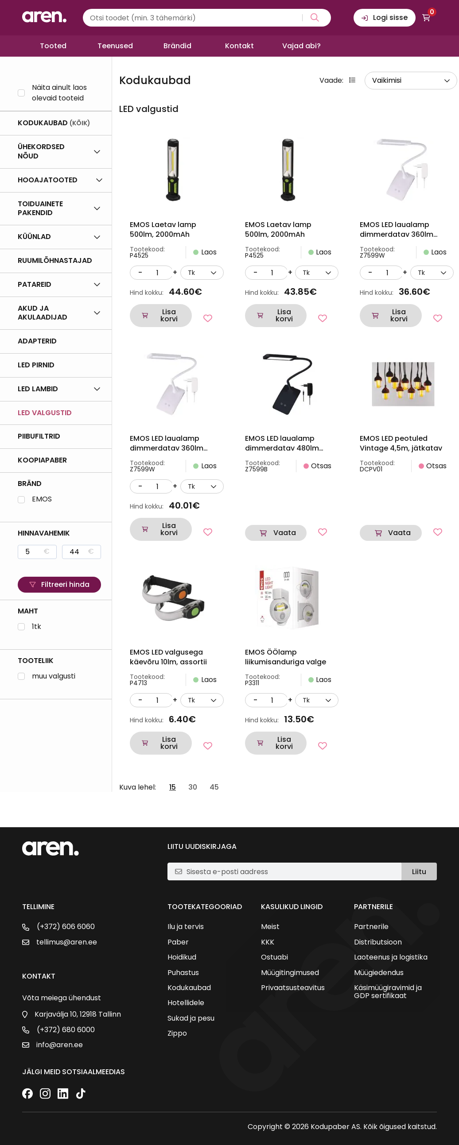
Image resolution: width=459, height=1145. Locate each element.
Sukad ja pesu (190, 1018)
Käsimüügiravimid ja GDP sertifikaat (388, 992)
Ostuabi (274, 957)
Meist (270, 927)
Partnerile (371, 927)
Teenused (115, 46)
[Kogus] (157, 272)
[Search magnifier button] (313, 17)
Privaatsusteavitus (293, 988)
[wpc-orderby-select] (411, 80)
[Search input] (207, 18)
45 (214, 787)
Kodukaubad (189, 988)
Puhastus (183, 973)
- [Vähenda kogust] (140, 272)
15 (172, 787)
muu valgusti (53, 676)
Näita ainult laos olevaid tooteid (59, 92)
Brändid (177, 46)
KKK (267, 942)
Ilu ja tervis (185, 927)
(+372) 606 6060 (66, 927)
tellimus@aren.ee (66, 942)
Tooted (53, 46)
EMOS (42, 499)
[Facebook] (27, 1094)
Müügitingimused (290, 973)
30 (192, 787)
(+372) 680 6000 (66, 1030)
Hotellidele (185, 1003)
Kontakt (239, 46)
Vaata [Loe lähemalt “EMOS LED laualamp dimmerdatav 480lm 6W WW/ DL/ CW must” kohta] (284, 533)
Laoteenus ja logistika (391, 957)
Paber (178, 942)
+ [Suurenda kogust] (175, 272)
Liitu (419, 872)
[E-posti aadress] (290, 871)
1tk (36, 627)
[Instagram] (45, 1094)
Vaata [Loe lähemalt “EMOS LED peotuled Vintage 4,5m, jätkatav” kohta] (399, 533)
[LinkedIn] (63, 1094)
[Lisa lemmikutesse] (208, 318)
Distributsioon (378, 942)
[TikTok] (80, 1094)
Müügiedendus (379, 973)
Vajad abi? (301, 46)
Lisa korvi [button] (169, 315)
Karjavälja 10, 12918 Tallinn (78, 1014)
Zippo (177, 1033)
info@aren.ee (59, 1045)
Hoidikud (181, 957)
